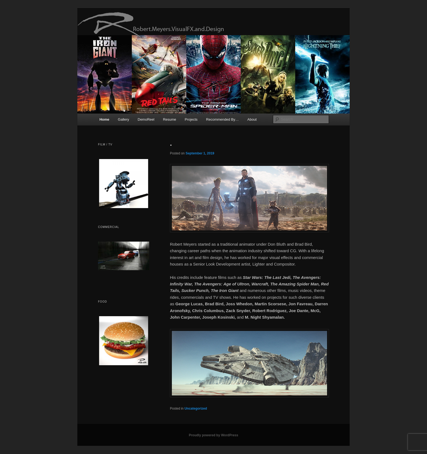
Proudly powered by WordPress (213, 435)
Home (104, 119)
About (252, 119)
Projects (191, 119)
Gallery (123, 119)
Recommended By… (222, 119)
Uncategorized (195, 408)
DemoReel (146, 119)
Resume (169, 119)
